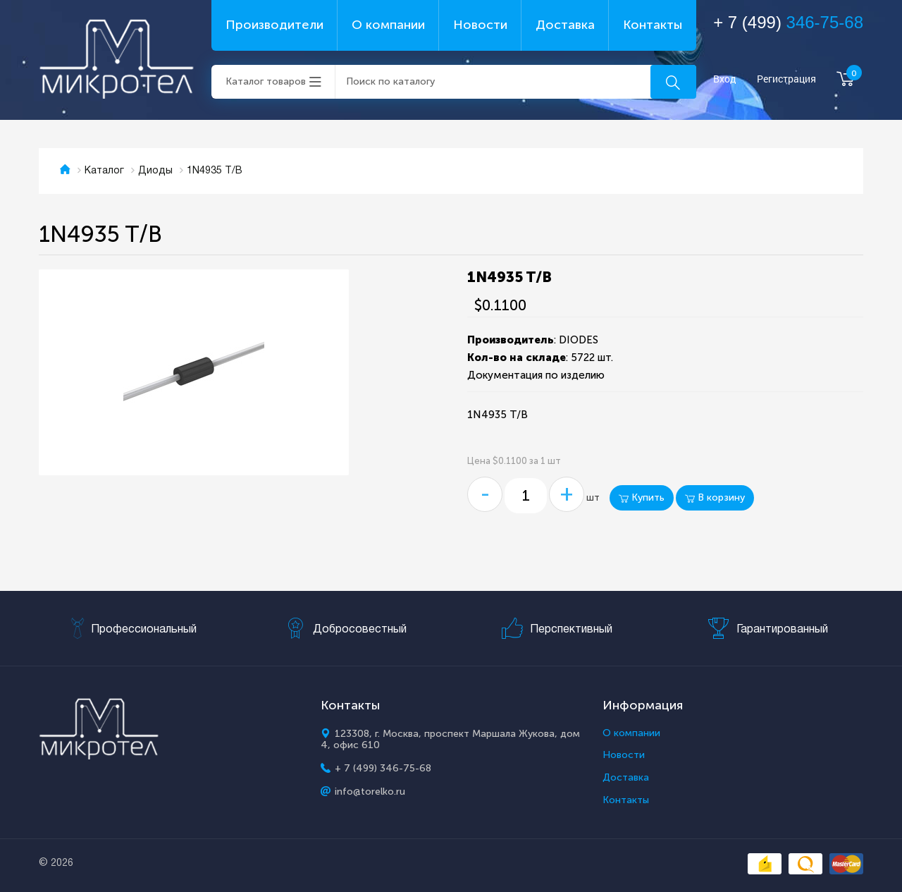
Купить (642, 497)
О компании (388, 24)
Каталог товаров (266, 81)
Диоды (155, 171)
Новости (480, 24)
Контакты (652, 24)
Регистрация (786, 79)
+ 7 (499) (788, 22)
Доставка (565, 24)
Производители (274, 24)
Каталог (104, 171)
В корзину (715, 497)
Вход (724, 79)
